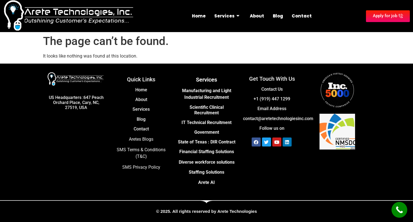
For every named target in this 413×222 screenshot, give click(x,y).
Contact (302, 16)
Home (199, 16)
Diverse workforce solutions (206, 160)
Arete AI (207, 179)
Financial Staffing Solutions (206, 150)
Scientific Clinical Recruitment (206, 111)
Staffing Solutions (206, 170)
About (257, 16)
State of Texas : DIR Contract (206, 141)
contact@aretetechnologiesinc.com (278, 117)
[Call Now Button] (399, 210)
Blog (278, 16)
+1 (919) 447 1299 (272, 99)
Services (226, 16)
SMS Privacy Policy (141, 164)
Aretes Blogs (141, 138)
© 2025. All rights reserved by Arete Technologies (206, 211)
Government (206, 132)
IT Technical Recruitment (206, 123)
